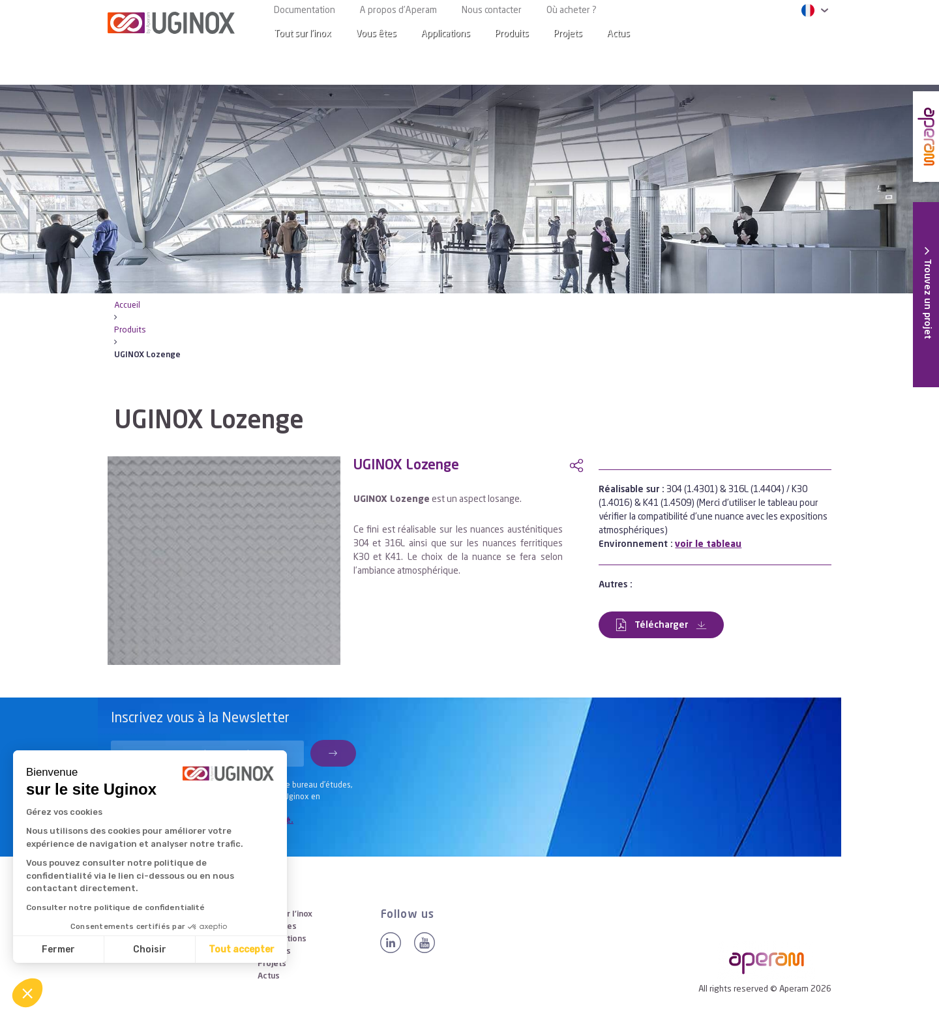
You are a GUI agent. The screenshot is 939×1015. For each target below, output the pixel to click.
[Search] (811, 34)
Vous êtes (376, 33)
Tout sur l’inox (302, 33)
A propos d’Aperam (398, 10)
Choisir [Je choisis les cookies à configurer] (149, 949)
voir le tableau (708, 544)
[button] (27, 992)
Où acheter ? (571, 10)
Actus (618, 33)
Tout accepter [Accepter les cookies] (242, 949)
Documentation (304, 10)
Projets (568, 33)
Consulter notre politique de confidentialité (115, 907)
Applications (445, 33)
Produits (512, 33)
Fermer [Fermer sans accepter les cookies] (58, 949)
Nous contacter (492, 10)
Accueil (127, 305)
